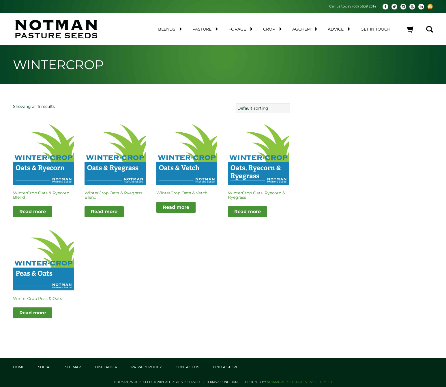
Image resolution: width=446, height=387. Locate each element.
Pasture (205, 29)
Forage (240, 29)
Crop (272, 29)
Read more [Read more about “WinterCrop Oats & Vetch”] (176, 207)
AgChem (304, 29)
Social (44, 367)
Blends (170, 29)
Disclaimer (106, 367)
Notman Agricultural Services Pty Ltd (299, 382)
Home (18, 367)
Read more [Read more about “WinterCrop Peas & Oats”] (32, 312)
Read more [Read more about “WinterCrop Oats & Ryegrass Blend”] (104, 211)
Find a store (225, 367)
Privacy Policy (146, 367)
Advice (339, 29)
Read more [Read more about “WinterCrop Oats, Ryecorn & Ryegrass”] (247, 211)
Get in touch (375, 29)
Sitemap (73, 367)
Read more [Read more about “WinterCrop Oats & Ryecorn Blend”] (32, 211)
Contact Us (187, 367)
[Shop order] (263, 108)
